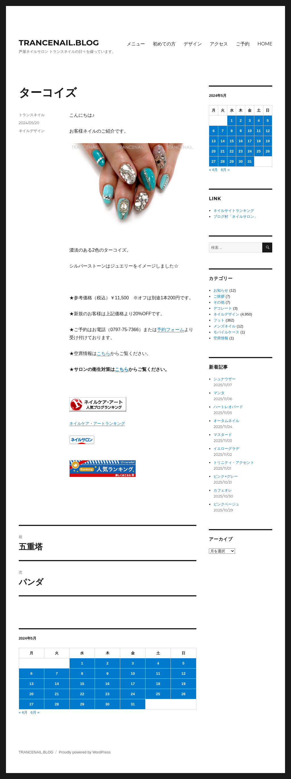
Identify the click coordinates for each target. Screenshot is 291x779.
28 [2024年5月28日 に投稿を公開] (57, 704)
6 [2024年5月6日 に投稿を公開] (31, 673)
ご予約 (243, 44)
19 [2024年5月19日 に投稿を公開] (183, 684)
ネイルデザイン (32, 130)
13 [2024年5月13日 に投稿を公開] (31, 684)
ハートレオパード (228, 407)
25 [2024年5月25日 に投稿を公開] (158, 694)
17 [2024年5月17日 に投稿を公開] (133, 684)
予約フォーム (170, 329)
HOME (264, 44)
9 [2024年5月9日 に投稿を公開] (107, 673)
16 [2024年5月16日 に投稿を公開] (107, 684)
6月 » (35, 712)
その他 (219, 302)
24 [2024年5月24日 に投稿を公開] (133, 694)
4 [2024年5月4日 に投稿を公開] (158, 663)
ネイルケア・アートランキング (97, 423)
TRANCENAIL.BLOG (59, 42)
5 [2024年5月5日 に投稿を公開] (183, 663)
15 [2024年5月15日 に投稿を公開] (82, 684)
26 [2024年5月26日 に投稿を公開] (183, 694)
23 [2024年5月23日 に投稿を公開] (107, 694)
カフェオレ (222, 490)
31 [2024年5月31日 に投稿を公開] (133, 704)
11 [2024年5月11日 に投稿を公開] (158, 673)
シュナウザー (224, 379)
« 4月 (23, 712)
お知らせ (220, 290)
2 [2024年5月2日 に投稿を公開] (107, 663)
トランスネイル (32, 114)
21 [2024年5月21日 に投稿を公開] (57, 694)
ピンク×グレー (225, 476)
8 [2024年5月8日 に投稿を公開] (82, 673)
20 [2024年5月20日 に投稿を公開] (31, 694)
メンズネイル (224, 326)
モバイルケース (226, 332)
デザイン (193, 44)
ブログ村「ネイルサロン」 (235, 216)
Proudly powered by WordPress (85, 752)
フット (219, 320)
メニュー (136, 44)
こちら (103, 353)
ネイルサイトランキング (233, 210)
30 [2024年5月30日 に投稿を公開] (107, 704)
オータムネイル (226, 421)
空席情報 (220, 338)
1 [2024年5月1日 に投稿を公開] (82, 663)
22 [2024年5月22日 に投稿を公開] (82, 694)
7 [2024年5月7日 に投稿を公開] (57, 673)
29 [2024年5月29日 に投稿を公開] (82, 704)
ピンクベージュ (226, 504)
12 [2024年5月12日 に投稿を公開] (183, 673)
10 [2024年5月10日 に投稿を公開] (133, 673)
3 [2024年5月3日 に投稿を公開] (133, 663)
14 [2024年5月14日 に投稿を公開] (57, 684)
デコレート (222, 308)
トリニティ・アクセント (233, 462)
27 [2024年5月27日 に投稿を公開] (31, 704)
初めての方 (164, 44)
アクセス (219, 44)
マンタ (219, 393)
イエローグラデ (226, 448)
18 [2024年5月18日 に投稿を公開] (158, 684)
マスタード (222, 435)
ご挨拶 (219, 296)
